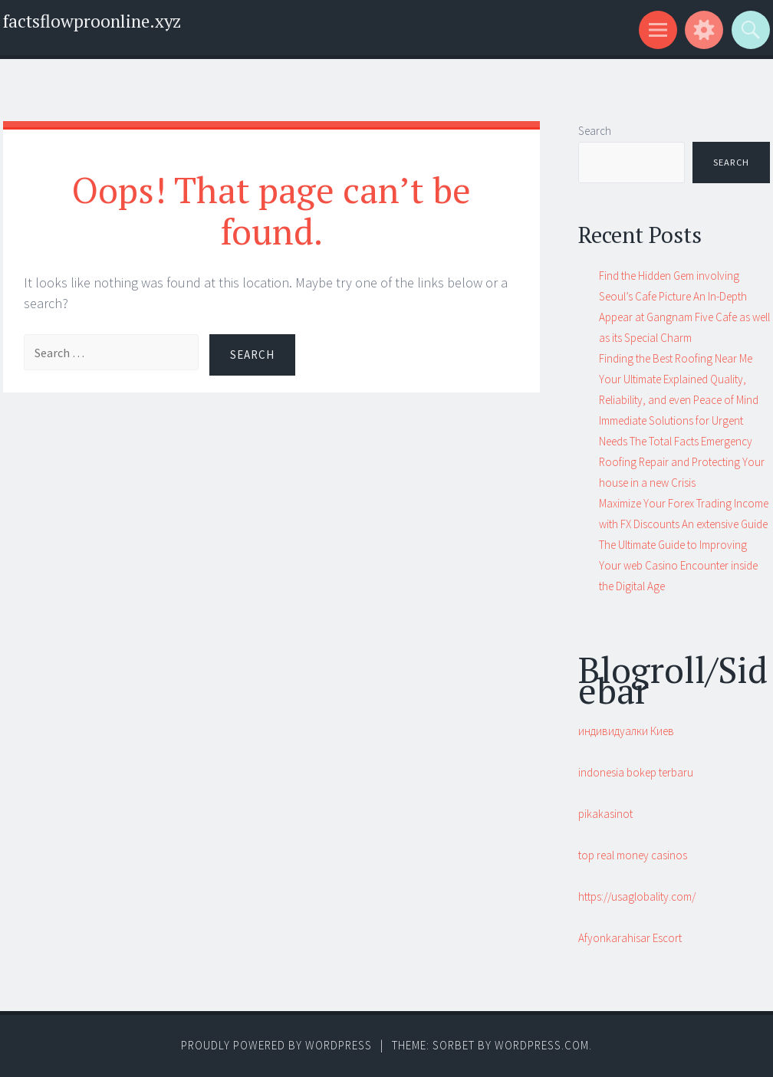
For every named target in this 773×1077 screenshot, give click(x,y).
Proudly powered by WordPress (276, 1045)
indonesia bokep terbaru (635, 772)
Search (594, 130)
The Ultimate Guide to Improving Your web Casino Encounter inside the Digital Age (678, 565)
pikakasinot (605, 813)
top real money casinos (632, 855)
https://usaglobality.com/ (637, 896)
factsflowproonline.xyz (92, 21)
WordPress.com (542, 1045)
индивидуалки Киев (626, 731)
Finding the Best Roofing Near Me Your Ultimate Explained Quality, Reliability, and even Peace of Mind (678, 379)
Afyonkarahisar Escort (630, 938)
